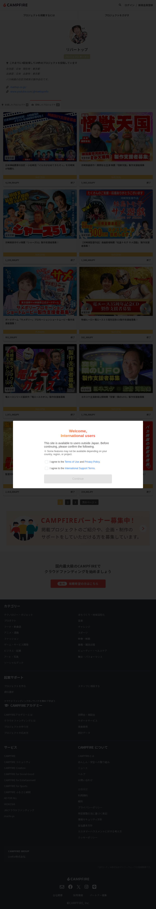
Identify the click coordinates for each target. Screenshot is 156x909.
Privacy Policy (92, 461)
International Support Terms (80, 468)
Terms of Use (72, 461)
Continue (78, 478)
